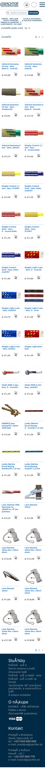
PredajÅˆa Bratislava (20, 734)
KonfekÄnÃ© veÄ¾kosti (23, 706)
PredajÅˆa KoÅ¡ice (19, 750)
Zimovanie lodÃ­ (17, 671)
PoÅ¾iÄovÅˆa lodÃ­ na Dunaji (22, 680)
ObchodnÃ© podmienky (22, 713)
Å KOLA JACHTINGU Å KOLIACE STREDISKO (32, 19)
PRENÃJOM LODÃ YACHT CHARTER (11, 19)
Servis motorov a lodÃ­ (21, 668)
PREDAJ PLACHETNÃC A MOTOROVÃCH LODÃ (11, 22)
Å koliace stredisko (19, 694)
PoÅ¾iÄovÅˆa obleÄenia (24, 675)
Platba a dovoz (17, 710)
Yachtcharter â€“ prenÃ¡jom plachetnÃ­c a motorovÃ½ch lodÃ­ (25, 688)
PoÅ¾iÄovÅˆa (17, 665)
